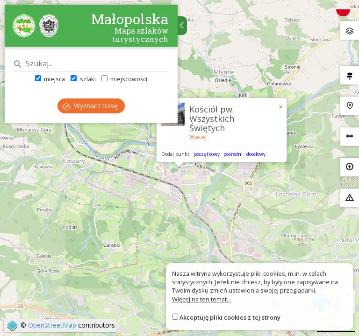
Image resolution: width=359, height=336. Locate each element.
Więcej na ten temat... (201, 299)
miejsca (50, 79)
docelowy (256, 154)
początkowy (207, 154)
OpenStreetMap (52, 325)
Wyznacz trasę (90, 105)
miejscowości (124, 79)
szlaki (83, 79)
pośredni (233, 154)
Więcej (198, 137)
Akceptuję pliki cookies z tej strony (230, 317)
